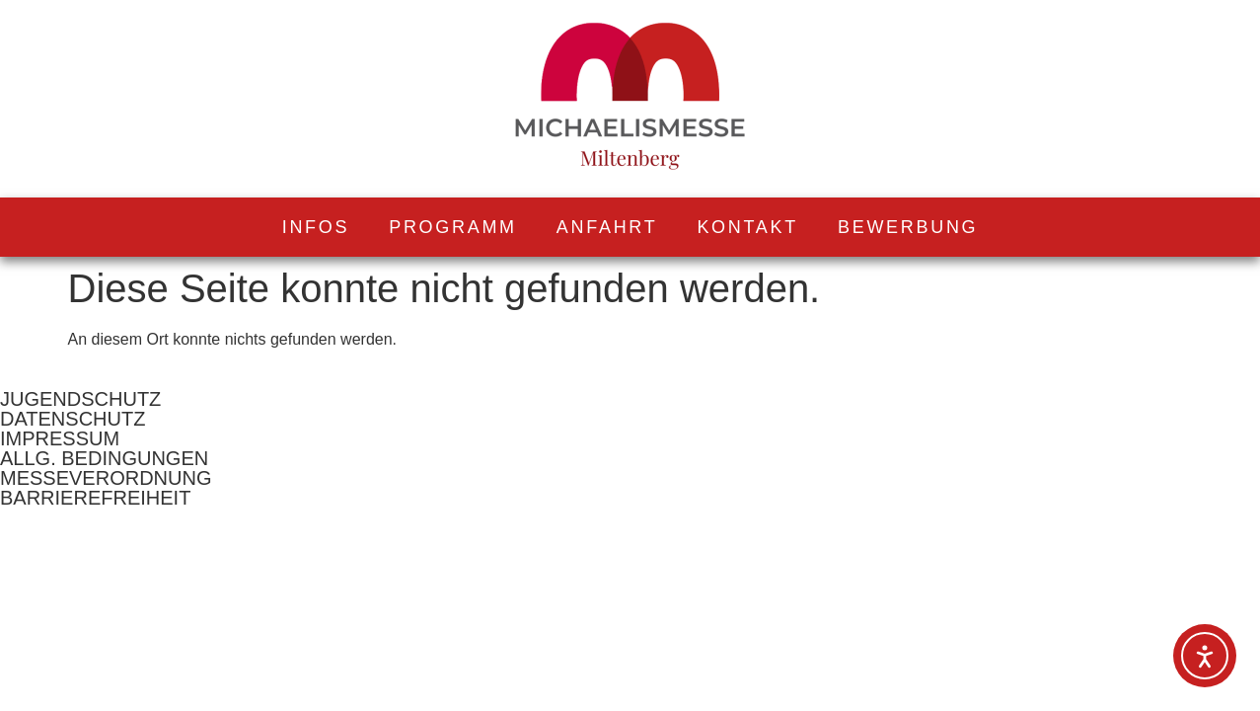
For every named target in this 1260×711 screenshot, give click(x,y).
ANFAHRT (607, 227)
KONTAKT (747, 227)
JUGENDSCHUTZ (80, 399)
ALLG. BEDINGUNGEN (104, 458)
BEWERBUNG (908, 227)
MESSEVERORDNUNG (105, 478)
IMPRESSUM (59, 438)
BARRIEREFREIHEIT (95, 498)
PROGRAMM (453, 227)
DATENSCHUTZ (72, 419)
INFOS (316, 227)
